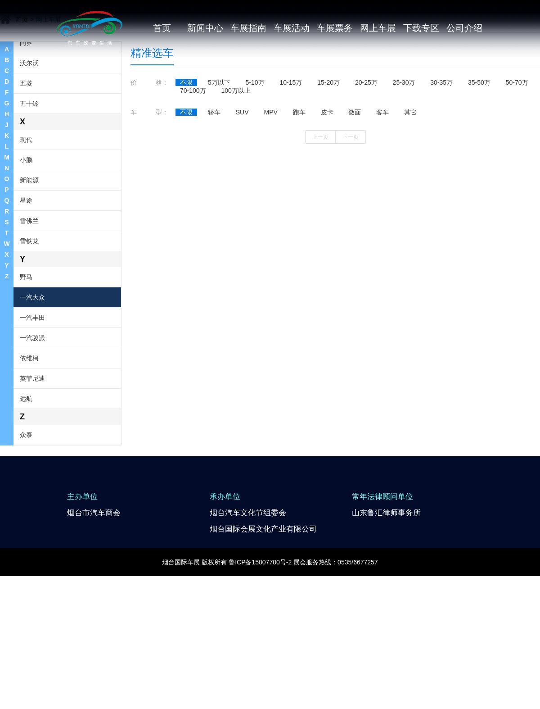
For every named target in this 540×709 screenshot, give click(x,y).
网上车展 (378, 28)
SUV (242, 200)
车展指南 (248, 28)
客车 (382, 200)
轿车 (214, 200)
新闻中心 (205, 28)
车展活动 (292, 28)
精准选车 (152, 141)
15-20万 (328, 170)
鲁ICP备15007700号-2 (260, 650)
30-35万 (441, 170)
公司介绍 (464, 28)
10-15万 (291, 170)
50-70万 (517, 170)
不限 (186, 170)
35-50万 (479, 170)
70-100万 (193, 178)
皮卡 (327, 200)
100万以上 (235, 178)
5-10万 (255, 170)
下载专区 (421, 28)
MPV (270, 200)
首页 (162, 28)
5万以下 (219, 170)
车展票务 (335, 28)
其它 (410, 200)
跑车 (299, 200)
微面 (354, 200)
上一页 (320, 225)
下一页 (350, 225)
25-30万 (404, 170)
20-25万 (366, 170)
